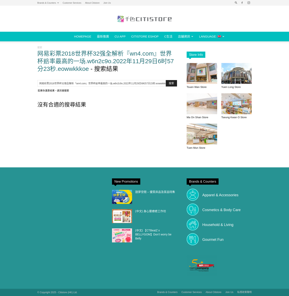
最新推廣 (103, 36)
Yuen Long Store (231, 86)
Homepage (82, 36)
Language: (211, 36)
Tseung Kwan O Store (234, 117)
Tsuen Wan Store (197, 86)
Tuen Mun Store (196, 147)
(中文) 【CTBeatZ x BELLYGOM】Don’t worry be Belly (153, 234)
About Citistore (92, 3)
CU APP (120, 36)
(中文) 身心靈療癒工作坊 (150, 211)
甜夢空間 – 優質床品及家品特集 (155, 191)
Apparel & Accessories (220, 195)
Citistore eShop (145, 36)
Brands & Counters (48, 3)
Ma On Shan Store (197, 117)
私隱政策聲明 (244, 292)
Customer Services (72, 3)
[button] (236, 3)
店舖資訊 (185, 36)
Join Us (107, 3)
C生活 (168, 36)
